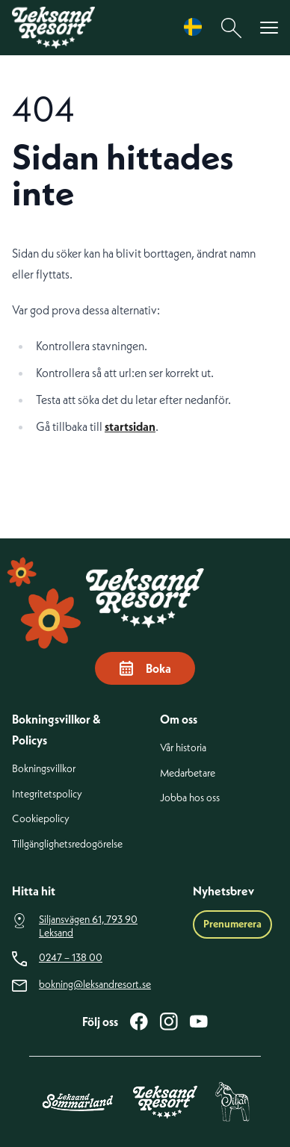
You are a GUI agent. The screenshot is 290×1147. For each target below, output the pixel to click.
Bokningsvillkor (43, 768)
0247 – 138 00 (70, 957)
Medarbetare (187, 773)
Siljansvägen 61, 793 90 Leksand (88, 926)
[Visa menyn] (269, 28)
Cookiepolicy (41, 818)
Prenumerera (232, 923)
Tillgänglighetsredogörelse (67, 844)
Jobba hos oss (190, 798)
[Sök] (231, 28)
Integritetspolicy (47, 794)
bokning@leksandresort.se (95, 984)
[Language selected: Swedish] (196, 27)
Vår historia (183, 748)
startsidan (130, 426)
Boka (145, 668)
